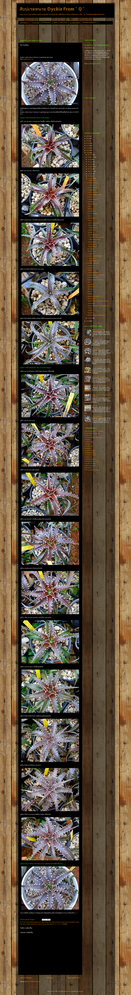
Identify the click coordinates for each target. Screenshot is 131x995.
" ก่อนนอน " (90, 268)
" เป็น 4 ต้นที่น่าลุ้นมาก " (93, 235)
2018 (87, 143)
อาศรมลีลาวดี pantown (90, 463)
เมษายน (90, 173)
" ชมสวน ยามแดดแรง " (93, 223)
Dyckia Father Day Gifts (98, 329)
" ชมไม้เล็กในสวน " (92, 180)
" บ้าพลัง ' (89, 220)
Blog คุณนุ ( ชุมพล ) (89, 450)
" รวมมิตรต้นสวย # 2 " (93, 199)
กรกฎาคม (90, 166)
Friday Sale (95, 405)
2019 (87, 141)
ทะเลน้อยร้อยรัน (75, 23)
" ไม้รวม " (90, 291)
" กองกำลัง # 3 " (91, 230)
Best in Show (63, 22)
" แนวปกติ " (90, 284)
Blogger (81, 991)
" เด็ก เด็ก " (90, 232)
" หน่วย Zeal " (91, 253)
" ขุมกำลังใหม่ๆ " (91, 218)
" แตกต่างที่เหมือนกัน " (93, 272)
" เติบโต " (89, 270)
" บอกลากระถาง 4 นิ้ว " (93, 192)
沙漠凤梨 (64, 924)
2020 (87, 138)
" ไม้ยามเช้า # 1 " (92, 251)
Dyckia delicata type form (94, 296)
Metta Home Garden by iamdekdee (93, 431)
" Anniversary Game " (97, 339)
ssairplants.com (88, 467)
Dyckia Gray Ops (46, 922)
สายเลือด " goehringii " (93, 263)
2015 (87, 150)
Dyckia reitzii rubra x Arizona (34, 924)
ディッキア (58, 924)
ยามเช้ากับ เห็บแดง (92, 182)
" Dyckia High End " (92, 187)
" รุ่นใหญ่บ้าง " (91, 211)
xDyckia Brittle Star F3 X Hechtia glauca (98, 301)
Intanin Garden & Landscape (92, 433)
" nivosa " (89, 308)
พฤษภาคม (91, 171)
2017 (87, 145)
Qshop (55, 22)
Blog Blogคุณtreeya (89, 452)
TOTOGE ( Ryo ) (89, 442)
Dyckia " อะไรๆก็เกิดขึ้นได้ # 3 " (95, 256)
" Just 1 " (89, 216)
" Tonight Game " (92, 185)
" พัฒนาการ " (90, 265)
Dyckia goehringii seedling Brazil (96, 315)
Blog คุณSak (87, 448)
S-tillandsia (87, 444)
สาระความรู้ (35, 23)
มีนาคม (90, 176)
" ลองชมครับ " (91, 286)
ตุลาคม (90, 159)
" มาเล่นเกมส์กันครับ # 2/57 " (99, 367)
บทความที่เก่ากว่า (73, 978)
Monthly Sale (95, 357)
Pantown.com (88, 457)
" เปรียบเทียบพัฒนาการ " (94, 260)
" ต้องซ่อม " (90, 208)
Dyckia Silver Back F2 (48, 924)
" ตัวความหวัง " (91, 298)
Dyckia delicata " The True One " (96, 275)
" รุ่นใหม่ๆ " (90, 310)
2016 (87, 148)
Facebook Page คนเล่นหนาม (92, 470)
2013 (87, 321)
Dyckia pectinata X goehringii (95, 279)
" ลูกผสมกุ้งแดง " (91, 242)
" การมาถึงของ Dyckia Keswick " (96, 237)
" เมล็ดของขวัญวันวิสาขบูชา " (100, 385)
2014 (87, 152)
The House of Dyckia (90, 454)
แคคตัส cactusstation (90, 465)
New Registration (46, 22)
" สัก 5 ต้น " (90, 289)
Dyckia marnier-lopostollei (68, 922)
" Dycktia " (90, 294)
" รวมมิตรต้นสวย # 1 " (93, 227)
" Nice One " (90, 312)
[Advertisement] (51, 31)
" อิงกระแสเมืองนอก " (97, 416)
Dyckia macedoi (55, 922)
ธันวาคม (90, 154)
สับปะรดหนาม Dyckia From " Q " (52, 9)
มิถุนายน (90, 169)
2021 (87, 136)
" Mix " (89, 282)
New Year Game (96, 348)
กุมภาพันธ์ (91, 178)
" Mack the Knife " (92, 225)
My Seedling (90, 249)
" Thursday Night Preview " (94, 194)
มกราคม (90, 318)
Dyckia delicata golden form (33, 922)
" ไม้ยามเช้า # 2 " (92, 246)
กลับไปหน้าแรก (24, 23)
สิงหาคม (90, 164)
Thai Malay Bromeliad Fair (89, 22)
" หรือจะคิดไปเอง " (92, 204)
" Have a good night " (93, 277)
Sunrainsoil (87, 439)
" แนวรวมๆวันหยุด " (92, 213)
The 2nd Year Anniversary (99, 376)
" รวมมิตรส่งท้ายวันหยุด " (94, 239)
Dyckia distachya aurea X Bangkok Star (98, 305)
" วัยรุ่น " (89, 206)
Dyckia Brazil (87, 435)
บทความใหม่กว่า (26, 978)
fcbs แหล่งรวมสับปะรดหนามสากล (93, 437)
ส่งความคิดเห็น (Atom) (33, 981)
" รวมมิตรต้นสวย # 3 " (93, 190)
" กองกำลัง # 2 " (91, 244)
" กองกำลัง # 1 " (91, 258)
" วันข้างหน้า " (91, 197)
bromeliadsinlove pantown (91, 461)
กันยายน (90, 161)
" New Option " (91, 303)
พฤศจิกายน (91, 157)
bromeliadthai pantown (90, 459)
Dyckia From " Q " (28, 59)
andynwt (68, 991)
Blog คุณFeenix (88, 446)
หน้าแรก (50, 978)
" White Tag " (90, 201)
